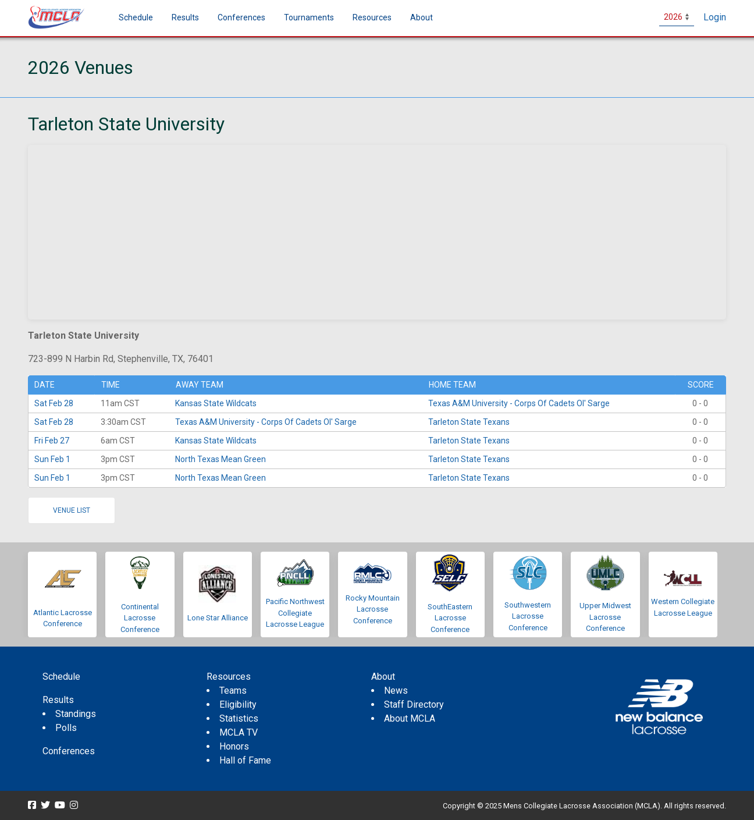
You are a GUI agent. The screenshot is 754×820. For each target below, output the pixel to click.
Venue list (71, 510)
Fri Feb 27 (51, 440)
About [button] (421, 17)
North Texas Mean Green (220, 459)
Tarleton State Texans (469, 422)
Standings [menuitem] (75, 713)
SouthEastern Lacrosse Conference (450, 618)
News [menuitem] (396, 690)
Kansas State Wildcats (216, 403)
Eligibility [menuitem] (238, 704)
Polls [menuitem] (66, 727)
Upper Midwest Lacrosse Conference (605, 617)
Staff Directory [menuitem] (414, 704)
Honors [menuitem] (234, 746)
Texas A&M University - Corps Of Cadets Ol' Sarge (519, 403)
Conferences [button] (241, 17)
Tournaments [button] (309, 17)
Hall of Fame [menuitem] (245, 760)
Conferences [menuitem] (68, 751)
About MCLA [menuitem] (409, 718)
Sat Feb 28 (53, 403)
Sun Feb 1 (52, 459)
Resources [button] (372, 17)
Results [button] (185, 17)
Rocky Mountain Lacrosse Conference (373, 609)
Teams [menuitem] (233, 690)
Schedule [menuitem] (136, 17)
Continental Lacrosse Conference (139, 618)
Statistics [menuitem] (238, 718)
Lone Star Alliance (217, 617)
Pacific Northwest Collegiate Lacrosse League (295, 613)
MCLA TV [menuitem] (238, 732)
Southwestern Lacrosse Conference (527, 616)
